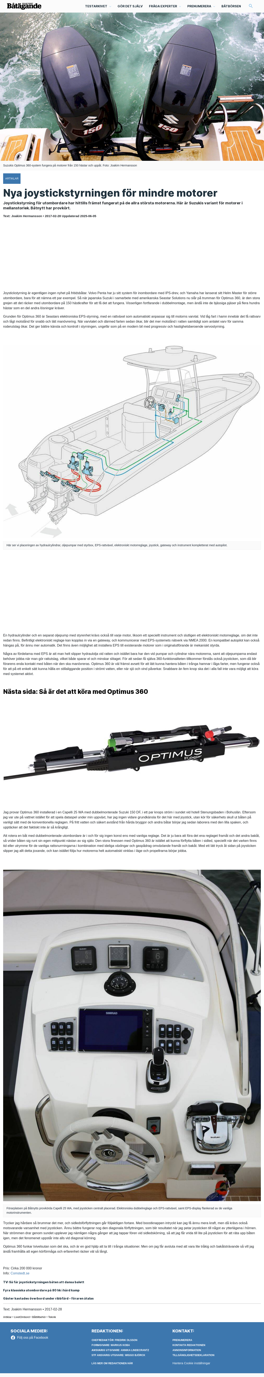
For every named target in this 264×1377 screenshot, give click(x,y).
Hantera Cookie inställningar (192, 1367)
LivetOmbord (22, 1320)
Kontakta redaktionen (188, 1348)
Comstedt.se (20, 1276)
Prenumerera (182, 1343)
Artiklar (7, 1320)
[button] (98, 7)
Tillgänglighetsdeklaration (193, 1359)
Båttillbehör (39, 1320)
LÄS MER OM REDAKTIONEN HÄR (112, 1367)
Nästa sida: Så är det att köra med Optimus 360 (85, 693)
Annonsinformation (186, 1354)
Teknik (52, 1320)
